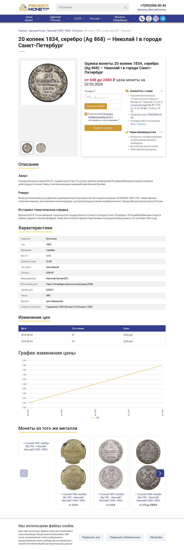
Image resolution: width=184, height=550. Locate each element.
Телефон (90, 91)
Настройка (156, 537)
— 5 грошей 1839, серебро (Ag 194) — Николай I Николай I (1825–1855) (110, 497)
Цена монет (29, 18)
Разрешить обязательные (125, 537)
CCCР (78, 18)
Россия (94, 18)
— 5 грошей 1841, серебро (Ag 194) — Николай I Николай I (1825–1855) (36, 446)
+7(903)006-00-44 (153, 5)
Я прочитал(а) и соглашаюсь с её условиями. (102, 117)
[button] (160, 473)
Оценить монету (103, 127)
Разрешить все (91, 537)
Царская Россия (55, 18)
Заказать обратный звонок (152, 9)
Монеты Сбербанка (120, 18)
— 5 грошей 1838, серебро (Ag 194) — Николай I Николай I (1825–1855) (148, 497)
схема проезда (139, 105)
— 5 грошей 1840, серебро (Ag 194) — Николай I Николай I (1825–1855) (73, 497)
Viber (133, 124)
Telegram (141, 124)
